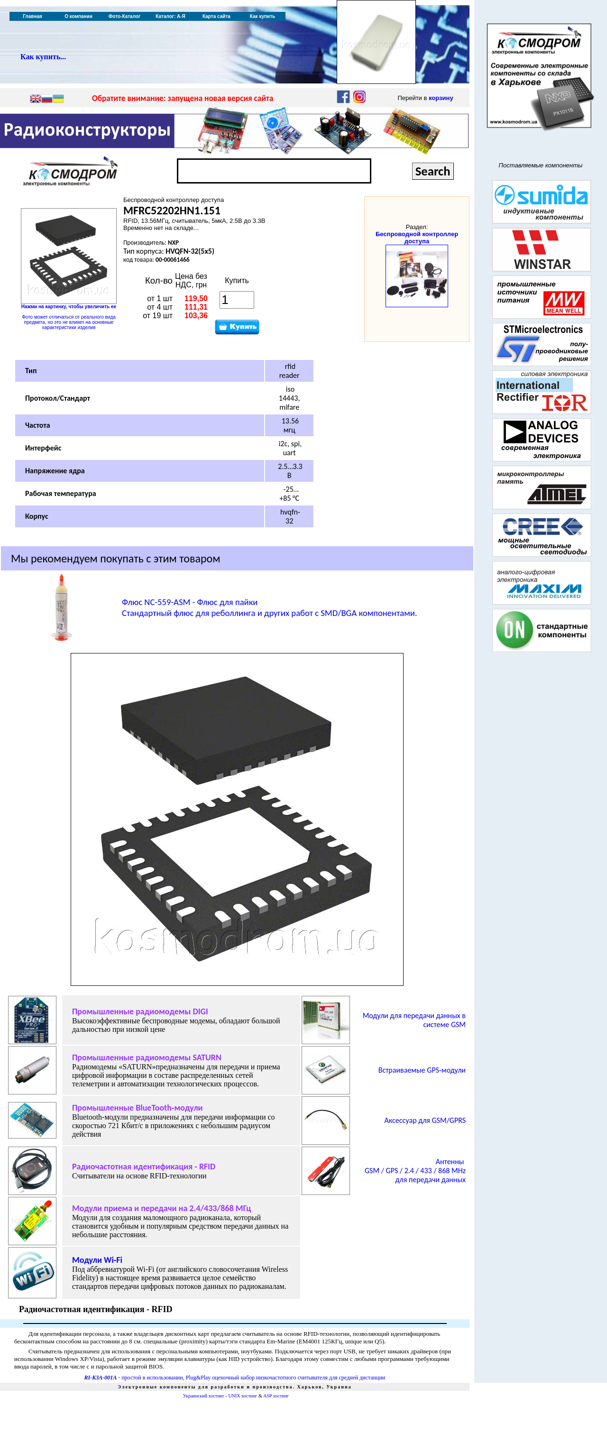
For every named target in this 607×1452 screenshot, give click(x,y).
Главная (32, 16)
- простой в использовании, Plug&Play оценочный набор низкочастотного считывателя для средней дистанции (235, 1377)
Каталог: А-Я (170, 16)
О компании (78, 16)
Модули (97, 1260)
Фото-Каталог (124, 16)
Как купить (262, 16)
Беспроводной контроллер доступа (417, 237)
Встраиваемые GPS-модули (422, 1070)
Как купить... (43, 57)
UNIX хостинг (242, 1395)
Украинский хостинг (203, 1395)
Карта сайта (216, 16)
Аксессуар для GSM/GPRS (425, 1120)
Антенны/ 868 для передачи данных (415, 1170)
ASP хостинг (276, 1395)
